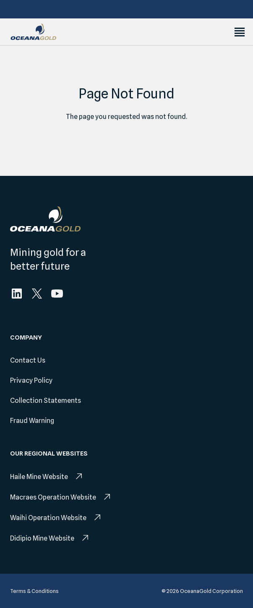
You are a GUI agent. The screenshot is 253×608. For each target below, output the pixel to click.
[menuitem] (16, 293)
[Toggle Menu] (240, 32)
